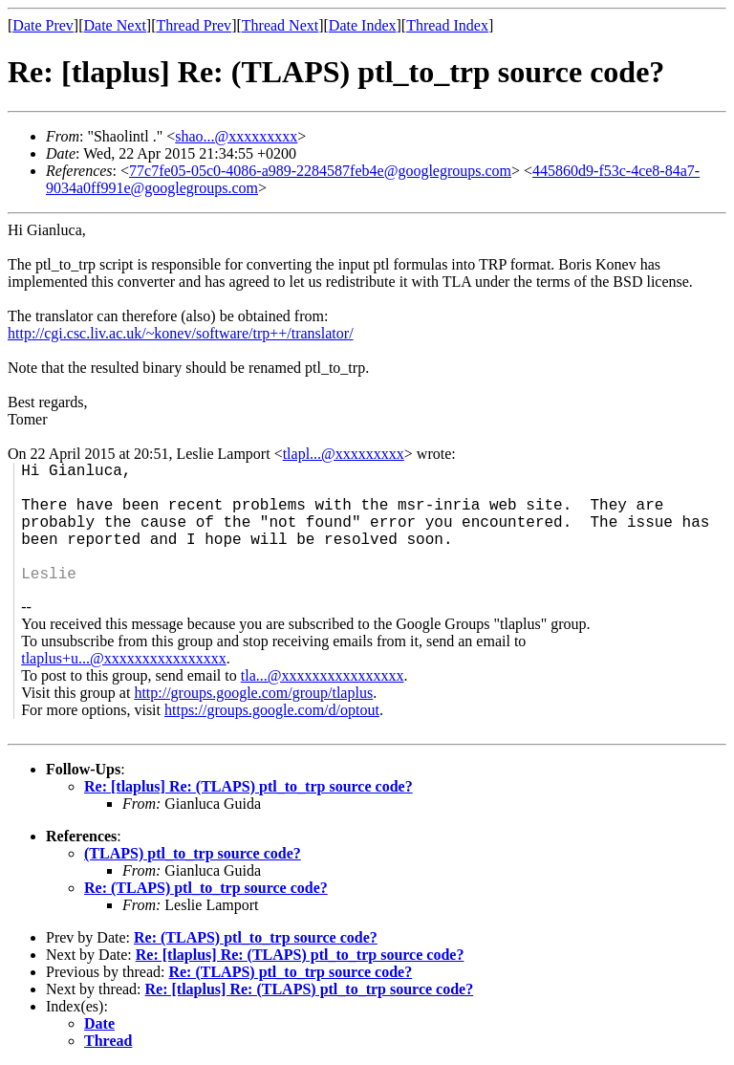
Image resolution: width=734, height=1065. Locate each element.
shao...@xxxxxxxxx (236, 136)
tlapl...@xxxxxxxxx (343, 454)
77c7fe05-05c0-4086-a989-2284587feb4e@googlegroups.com (320, 171)
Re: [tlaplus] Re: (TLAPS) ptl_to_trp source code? (248, 786)
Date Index (363, 25)
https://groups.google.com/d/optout (271, 710)
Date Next (115, 25)
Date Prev (43, 25)
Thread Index (447, 25)
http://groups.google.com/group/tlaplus (253, 693)
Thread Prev (193, 25)
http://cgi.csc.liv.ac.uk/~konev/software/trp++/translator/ (181, 333)
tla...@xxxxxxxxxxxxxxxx (322, 675)
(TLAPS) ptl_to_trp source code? (192, 853)
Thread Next (280, 25)
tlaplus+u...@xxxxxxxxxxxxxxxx (123, 658)
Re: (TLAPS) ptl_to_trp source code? (206, 888)
